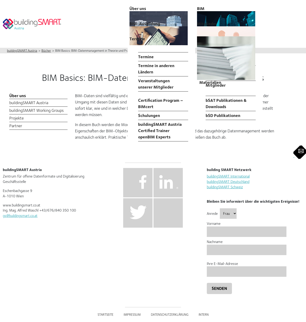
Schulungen (149, 115)
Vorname (246, 227)
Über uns (17, 95)
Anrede (222, 213)
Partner (15, 125)
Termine (137, 38)
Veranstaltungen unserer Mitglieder (155, 83)
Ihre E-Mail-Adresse (246, 267)
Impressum (132, 314)
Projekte (16, 118)
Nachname (246, 246)
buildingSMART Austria (28, 102)
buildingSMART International (228, 176)
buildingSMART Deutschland (228, 181)
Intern (204, 314)
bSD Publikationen (223, 115)
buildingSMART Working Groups (36, 110)
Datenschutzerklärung (169, 314)
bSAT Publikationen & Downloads (226, 103)
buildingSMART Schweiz (225, 187)
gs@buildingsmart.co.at (20, 215)
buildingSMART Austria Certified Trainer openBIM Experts (160, 130)
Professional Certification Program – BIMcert (160, 100)
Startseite (105, 314)
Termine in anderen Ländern (156, 68)
